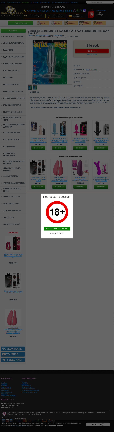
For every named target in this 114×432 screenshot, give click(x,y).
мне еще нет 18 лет (57, 233)
